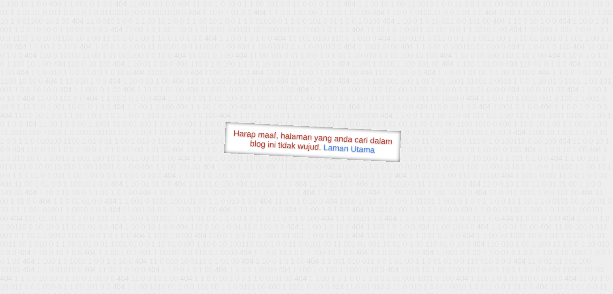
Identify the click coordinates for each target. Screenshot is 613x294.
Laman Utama (349, 148)
